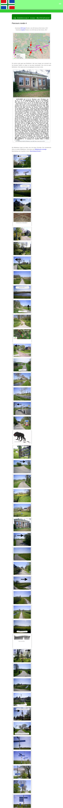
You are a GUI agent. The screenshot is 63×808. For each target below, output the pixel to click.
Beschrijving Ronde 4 (35, 151)
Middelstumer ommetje (40, 149)
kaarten (23, 30)
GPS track (23, 28)
